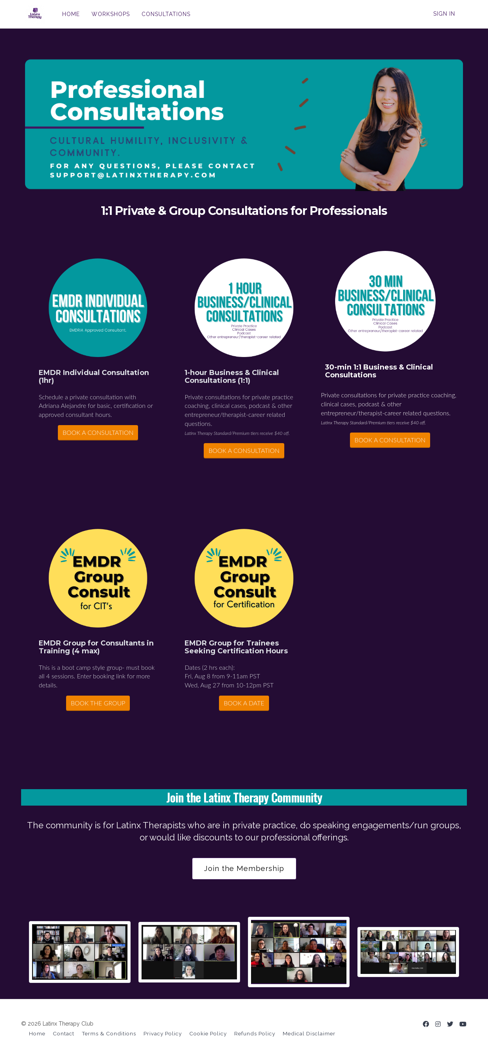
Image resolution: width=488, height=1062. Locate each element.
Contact (63, 1033)
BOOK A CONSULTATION (98, 432)
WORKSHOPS (107, 14)
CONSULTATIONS (162, 14)
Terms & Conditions (109, 1033)
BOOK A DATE (244, 703)
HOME (67, 14)
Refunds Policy (254, 1033)
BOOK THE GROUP (98, 703)
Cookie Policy (208, 1033)
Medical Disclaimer (309, 1033)
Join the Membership (244, 868)
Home (37, 1033)
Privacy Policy (163, 1033)
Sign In (444, 14)
